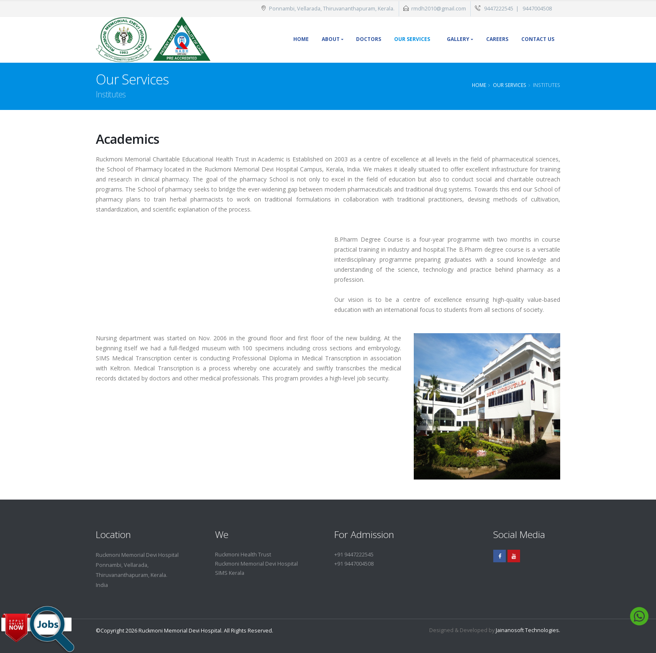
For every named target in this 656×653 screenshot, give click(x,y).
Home (301, 39)
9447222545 (498, 8)
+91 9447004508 (354, 563)
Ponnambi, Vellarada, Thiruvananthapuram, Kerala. (328, 8)
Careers (497, 39)
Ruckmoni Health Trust (243, 554)
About (331, 39)
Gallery (458, 39)
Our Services (412, 39)
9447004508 (537, 8)
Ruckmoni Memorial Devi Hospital (256, 563)
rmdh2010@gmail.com (438, 8)
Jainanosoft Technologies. (528, 630)
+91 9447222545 (354, 554)
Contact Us (537, 39)
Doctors (368, 39)
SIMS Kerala (229, 572)
